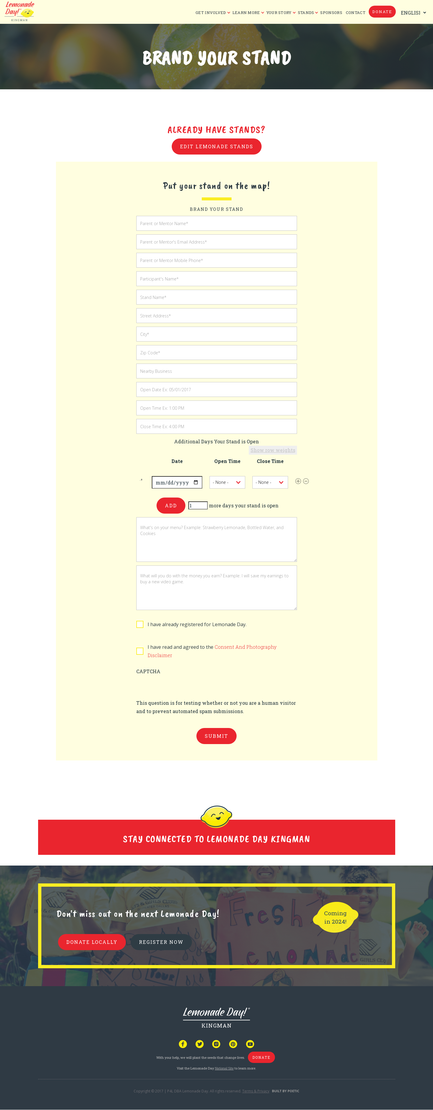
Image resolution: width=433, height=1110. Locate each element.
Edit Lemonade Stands (216, 146)
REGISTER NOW (161, 942)
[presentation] (181, 687)
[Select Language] (412, 12)
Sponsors (331, 12)
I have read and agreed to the (212, 651)
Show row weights (273, 450)
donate (382, 11)
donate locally (92, 942)
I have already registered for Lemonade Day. (197, 624)
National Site (224, 1068)
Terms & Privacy (255, 1091)
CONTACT (355, 12)
